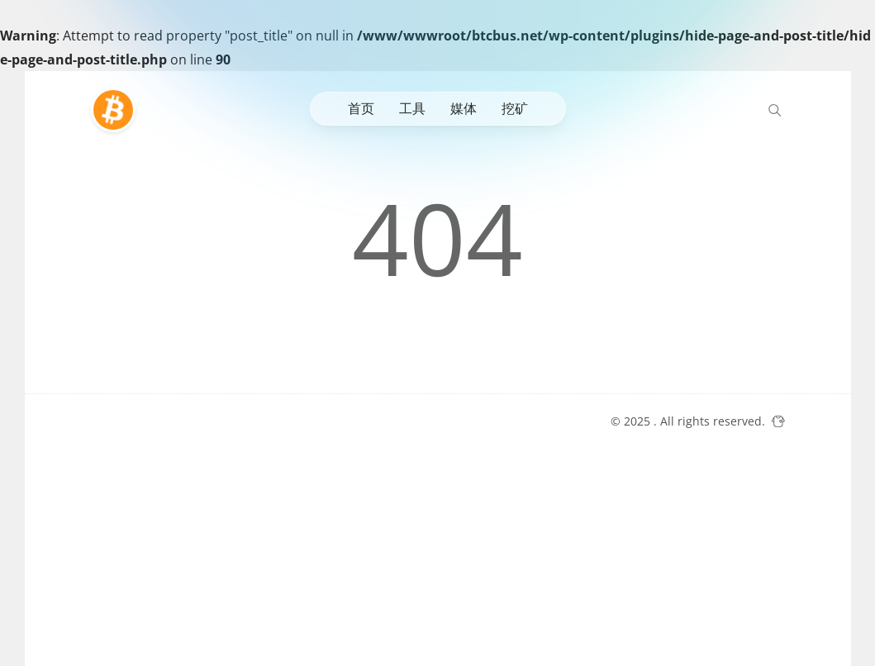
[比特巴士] (117, 110)
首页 (361, 108)
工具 (412, 108)
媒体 (463, 108)
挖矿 (515, 108)
